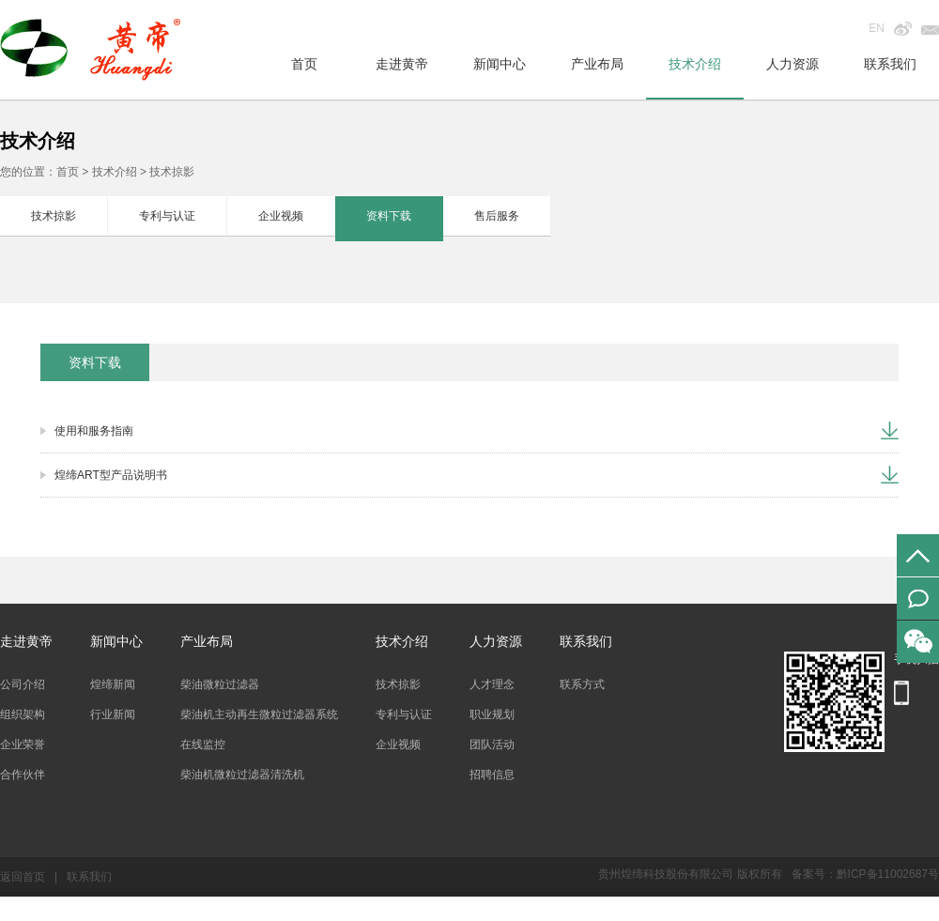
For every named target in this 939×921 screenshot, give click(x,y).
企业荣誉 (22, 744)
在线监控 (202, 744)
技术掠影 (53, 216)
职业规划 (492, 714)
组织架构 (22, 714)
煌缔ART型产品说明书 (110, 475)
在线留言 (918, 598)
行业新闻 (112, 714)
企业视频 (280, 216)
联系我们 (890, 63)
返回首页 (22, 876)
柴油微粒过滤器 (219, 684)
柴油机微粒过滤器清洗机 (242, 774)
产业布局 (597, 63)
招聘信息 (492, 774)
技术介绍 (695, 63)
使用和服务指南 (93, 430)
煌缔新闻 (112, 684)
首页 (304, 63)
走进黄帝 (402, 63)
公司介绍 (22, 684)
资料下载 (388, 216)
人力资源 (792, 63)
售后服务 (496, 216)
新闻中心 (499, 63)
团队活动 (492, 744)
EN (877, 28)
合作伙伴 (22, 774)
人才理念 (492, 684)
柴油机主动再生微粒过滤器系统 (259, 714)
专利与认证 (167, 216)
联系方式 (582, 684)
